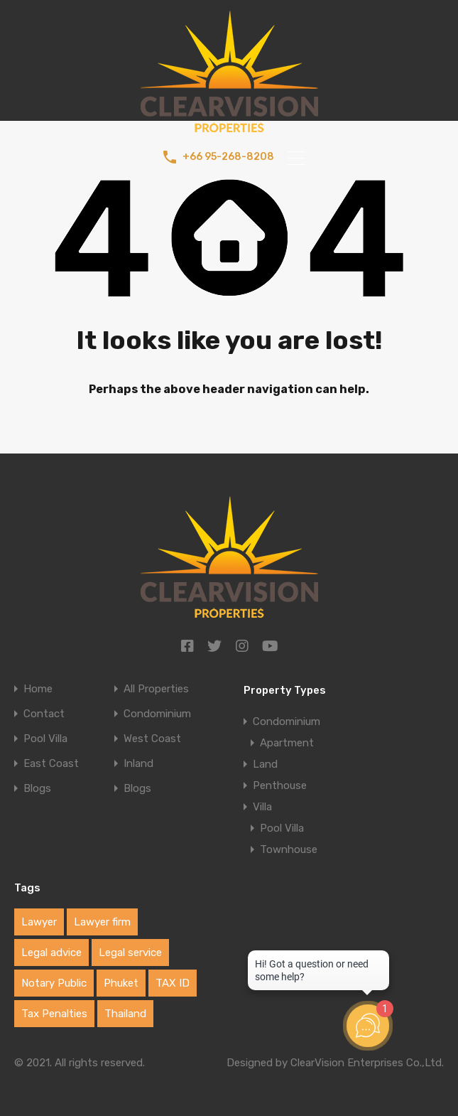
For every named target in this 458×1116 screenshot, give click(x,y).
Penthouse (280, 785)
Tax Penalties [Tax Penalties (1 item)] (54, 1013)
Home (38, 689)
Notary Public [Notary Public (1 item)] (54, 983)
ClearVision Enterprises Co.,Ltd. (367, 1062)
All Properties (156, 689)
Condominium (157, 714)
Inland (138, 763)
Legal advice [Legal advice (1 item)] (51, 952)
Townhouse (288, 849)
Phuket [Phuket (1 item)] (121, 983)
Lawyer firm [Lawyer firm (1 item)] (102, 922)
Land (265, 764)
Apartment (287, 742)
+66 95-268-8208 (228, 157)
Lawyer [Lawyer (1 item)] (39, 922)
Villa (262, 806)
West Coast (152, 739)
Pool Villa (45, 739)
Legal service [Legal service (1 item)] (130, 952)
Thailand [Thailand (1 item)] (125, 1013)
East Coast (51, 763)
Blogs (37, 788)
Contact (44, 714)
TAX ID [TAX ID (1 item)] (173, 983)
